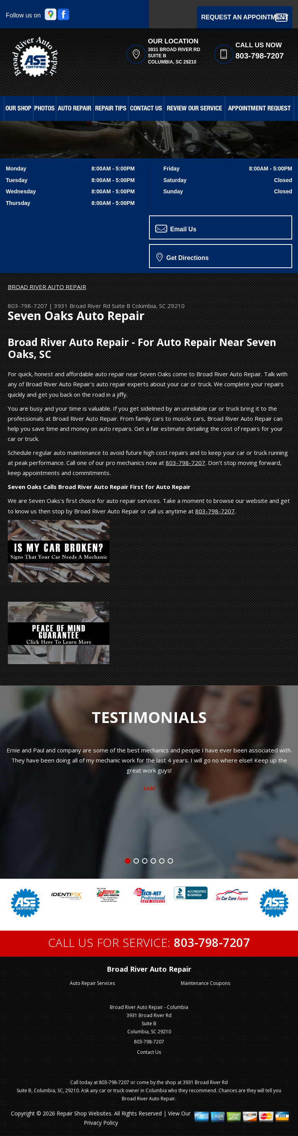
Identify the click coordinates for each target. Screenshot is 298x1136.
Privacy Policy (101, 1122)
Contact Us (149, 1052)
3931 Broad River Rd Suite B (92, 306)
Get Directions (182, 257)
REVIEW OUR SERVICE (194, 109)
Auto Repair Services (92, 983)
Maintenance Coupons (205, 983)
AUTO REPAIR (74, 109)
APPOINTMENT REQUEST (259, 109)
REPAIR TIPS (110, 109)
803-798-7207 (260, 56)
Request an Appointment (244, 18)
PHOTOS (44, 109)
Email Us (175, 228)
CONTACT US (146, 109)
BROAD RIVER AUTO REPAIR (47, 287)
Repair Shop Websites (84, 1113)
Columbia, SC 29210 (158, 306)
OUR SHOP (18, 109)
